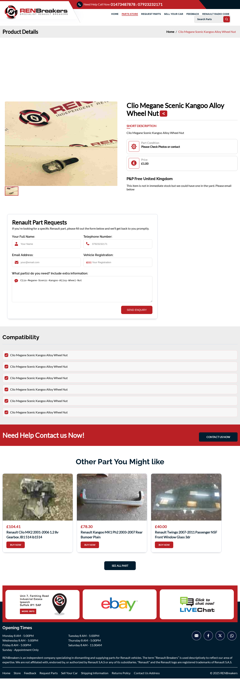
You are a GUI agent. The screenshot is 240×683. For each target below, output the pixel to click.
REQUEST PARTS (151, 14)
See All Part (120, 570)
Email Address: (22, 255)
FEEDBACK (192, 14)
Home (170, 31)
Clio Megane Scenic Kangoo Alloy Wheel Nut (207, 31)
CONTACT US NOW (218, 440)
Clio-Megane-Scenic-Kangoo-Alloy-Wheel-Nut (82, 291)
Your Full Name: (23, 236)
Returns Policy (121, 677)
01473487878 (123, 4)
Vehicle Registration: (98, 255)
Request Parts (49, 677)
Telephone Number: (97, 236)
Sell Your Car (69, 677)
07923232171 (150, 4)
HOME (114, 14)
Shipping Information (94, 677)
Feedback (30, 677)
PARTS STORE (130, 14)
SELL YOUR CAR (173, 14)
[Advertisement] (120, 66)
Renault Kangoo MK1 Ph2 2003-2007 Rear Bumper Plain (111, 539)
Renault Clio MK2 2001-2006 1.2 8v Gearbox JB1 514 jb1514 (32, 539)
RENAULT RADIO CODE (215, 14)
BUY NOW (15, 549)
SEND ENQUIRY (137, 314)
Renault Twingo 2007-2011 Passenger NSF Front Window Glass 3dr (186, 539)
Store (17, 677)
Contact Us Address (147, 677)
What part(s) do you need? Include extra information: (50, 273)
